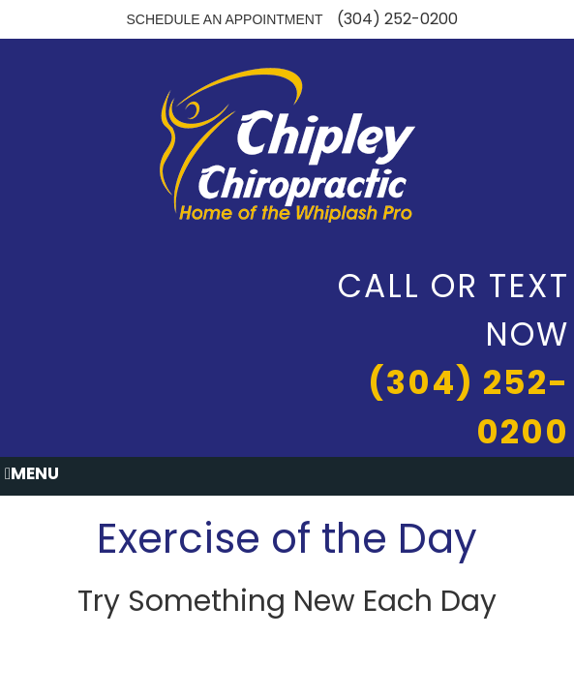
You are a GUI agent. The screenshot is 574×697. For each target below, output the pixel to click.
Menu (32, 473)
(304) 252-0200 (397, 19)
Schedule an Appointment (224, 19)
